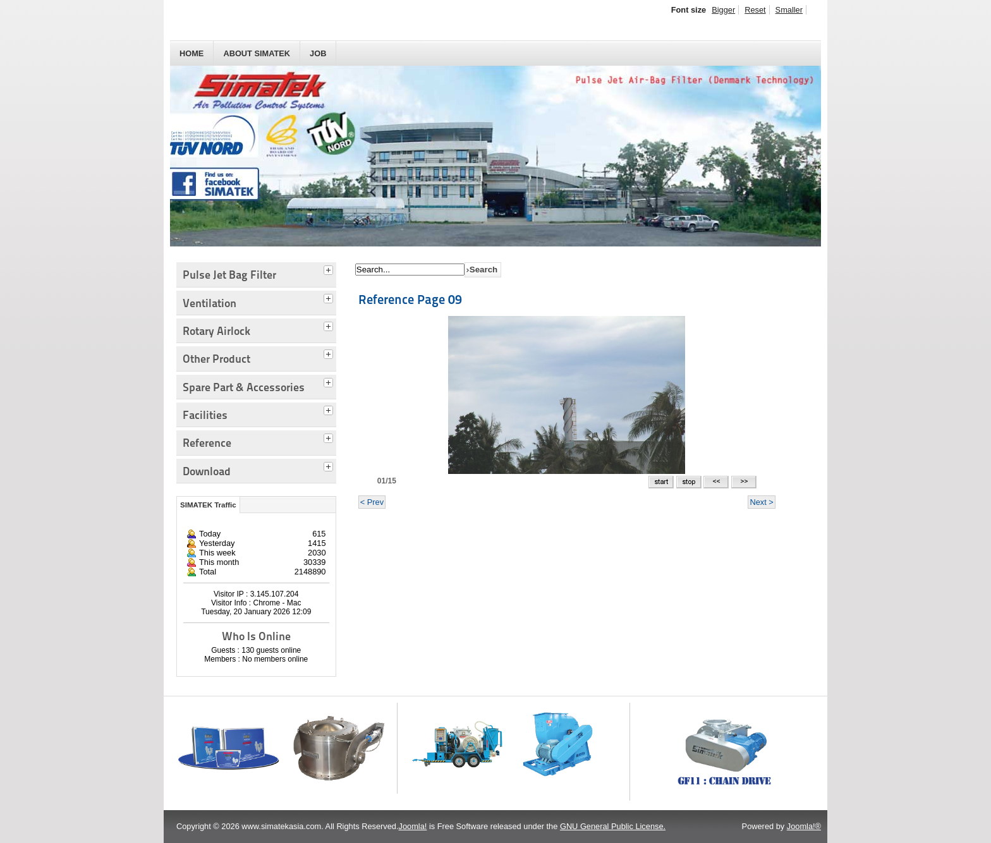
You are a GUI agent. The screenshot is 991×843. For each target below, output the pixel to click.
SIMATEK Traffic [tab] (208, 505)
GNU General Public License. (613, 826)
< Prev (372, 502)
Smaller (789, 10)
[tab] (330, 268)
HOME (191, 53)
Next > (761, 502)
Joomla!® (804, 826)
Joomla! (413, 826)
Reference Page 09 (410, 299)
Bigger (723, 10)
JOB (318, 53)
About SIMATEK (256, 53)
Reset (755, 10)
